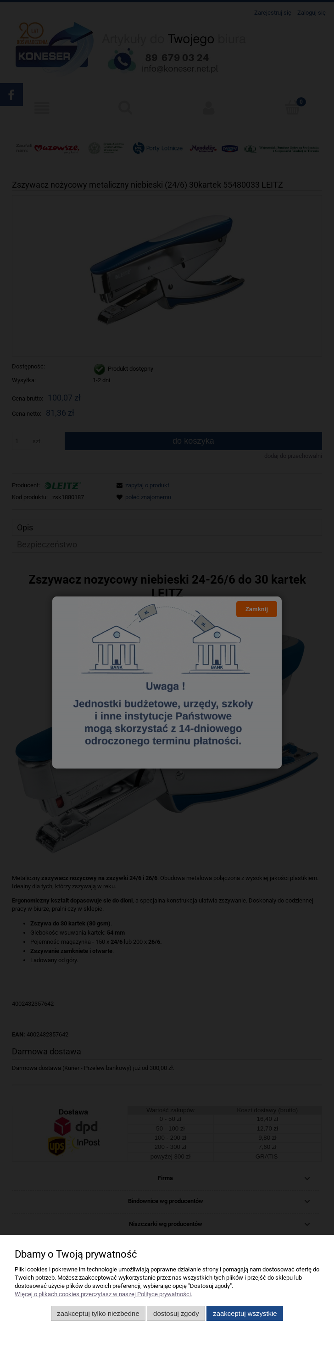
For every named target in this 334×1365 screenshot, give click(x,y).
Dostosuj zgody (176, 1313)
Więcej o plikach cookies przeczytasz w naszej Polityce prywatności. (103, 1294)
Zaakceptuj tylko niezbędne (98, 1313)
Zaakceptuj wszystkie (245, 1313)
